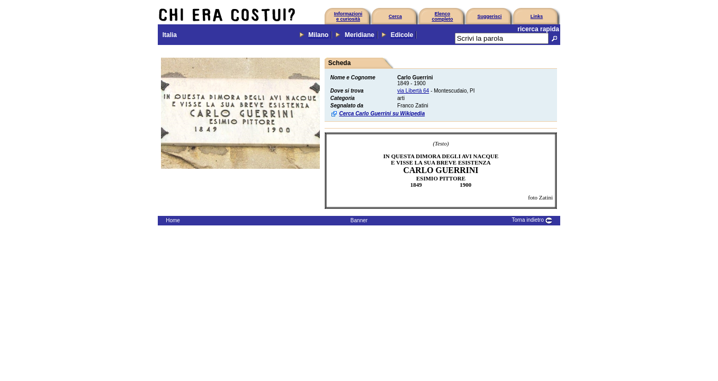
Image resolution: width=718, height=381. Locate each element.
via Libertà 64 (413, 91)
